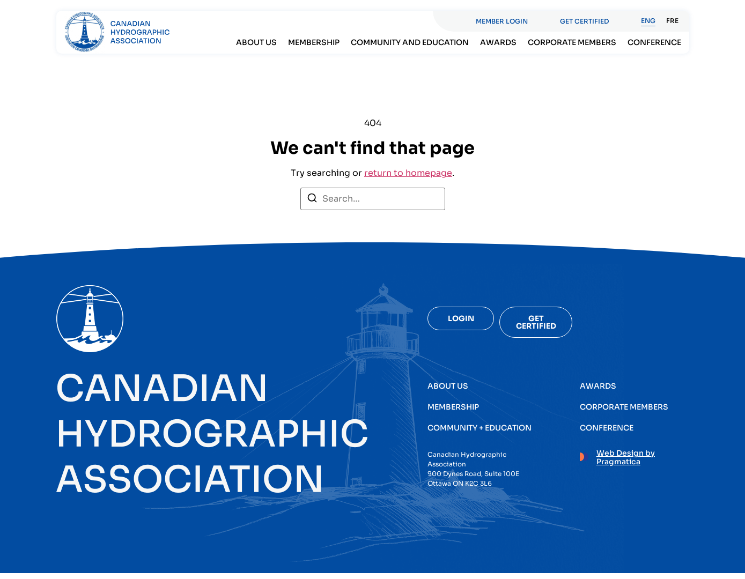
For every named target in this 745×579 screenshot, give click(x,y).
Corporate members (572, 42)
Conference (654, 42)
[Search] (312, 205)
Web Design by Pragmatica (625, 456)
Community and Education (410, 42)
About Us (256, 42)
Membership (314, 42)
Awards (498, 42)
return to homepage (408, 178)
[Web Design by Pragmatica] (584, 453)
